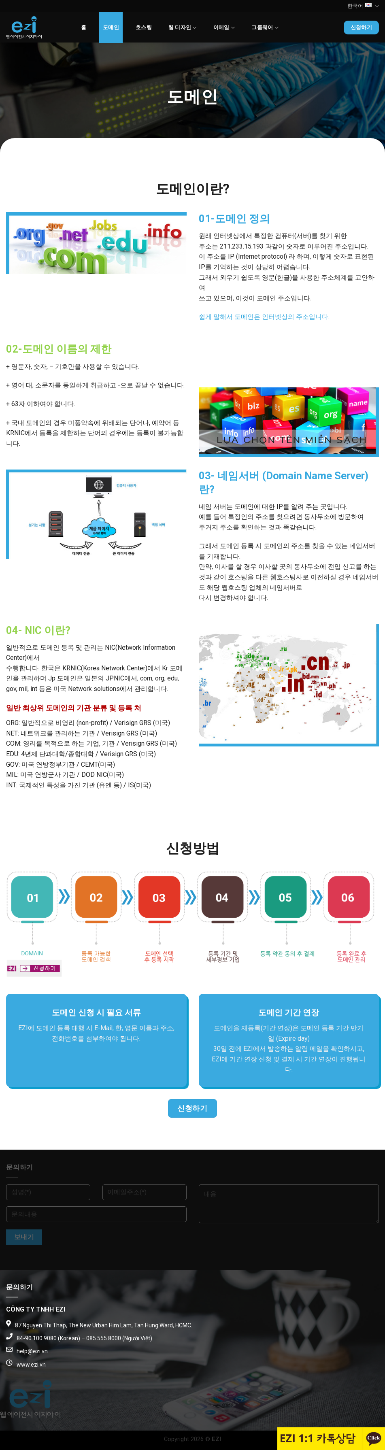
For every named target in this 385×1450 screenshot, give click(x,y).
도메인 (111, 27)
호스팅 (144, 27)
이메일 (224, 28)
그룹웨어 (264, 28)
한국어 (363, 6)
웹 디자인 (182, 28)
